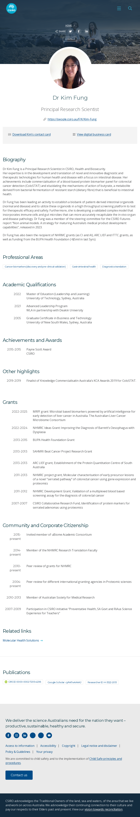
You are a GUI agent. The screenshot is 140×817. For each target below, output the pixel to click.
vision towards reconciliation (104, 809)
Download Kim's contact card (31, 134)
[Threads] (41, 735)
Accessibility (48, 746)
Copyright (68, 746)
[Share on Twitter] (70, 31)
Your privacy (44, 752)
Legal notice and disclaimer (99, 746)
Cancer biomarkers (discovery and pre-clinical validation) (35, 266)
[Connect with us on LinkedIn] (25, 735)
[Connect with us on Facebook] (8, 735)
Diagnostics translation (114, 266)
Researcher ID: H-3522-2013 (102, 682)
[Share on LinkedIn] (87, 31)
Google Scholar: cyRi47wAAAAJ (64, 682)
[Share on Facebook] (78, 31)
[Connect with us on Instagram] (16, 735)
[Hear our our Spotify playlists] (33, 735)
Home (68, 25)
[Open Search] (130, 8)
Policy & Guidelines (17, 752)
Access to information (19, 746)
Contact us (19, 775)
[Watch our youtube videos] (49, 735)
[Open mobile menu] (119, 8)
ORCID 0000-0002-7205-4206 (23, 681)
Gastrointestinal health (84, 266)
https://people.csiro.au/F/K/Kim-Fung (72, 119)
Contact (70, 39)
